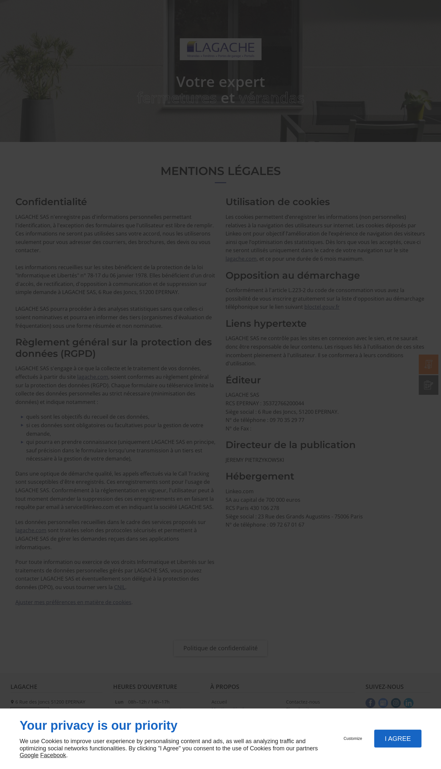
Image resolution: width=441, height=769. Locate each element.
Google (29, 755)
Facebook (53, 755)
